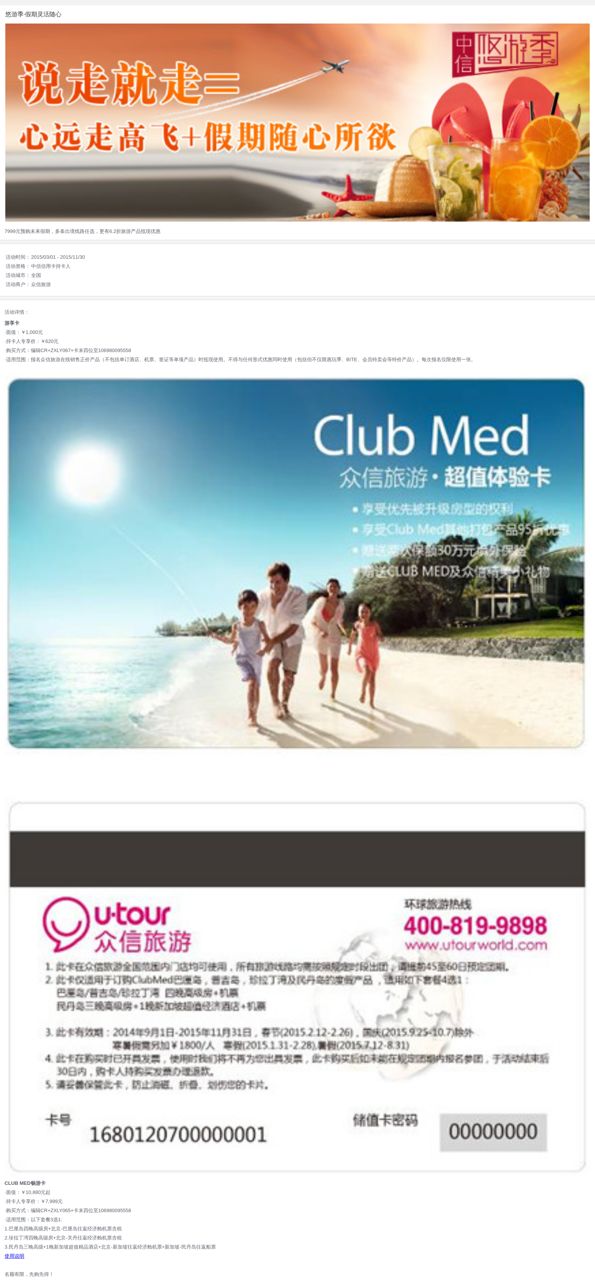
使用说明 (14, 1256)
